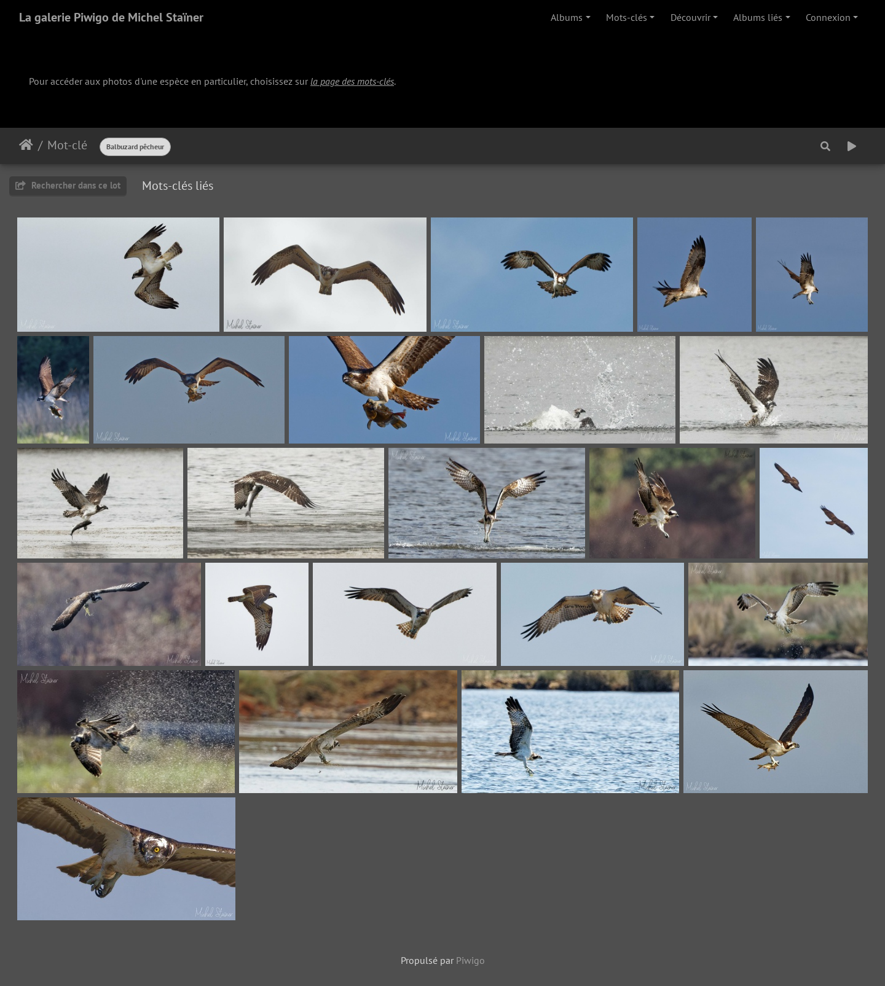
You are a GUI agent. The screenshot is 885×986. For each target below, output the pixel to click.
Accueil (26, 145)
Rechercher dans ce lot (67, 185)
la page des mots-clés (352, 81)
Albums (567, 17)
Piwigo (470, 960)
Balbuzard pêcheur (135, 146)
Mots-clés (626, 17)
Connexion (828, 17)
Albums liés (757, 17)
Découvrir (690, 17)
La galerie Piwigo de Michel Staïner (111, 17)
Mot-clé (67, 145)
